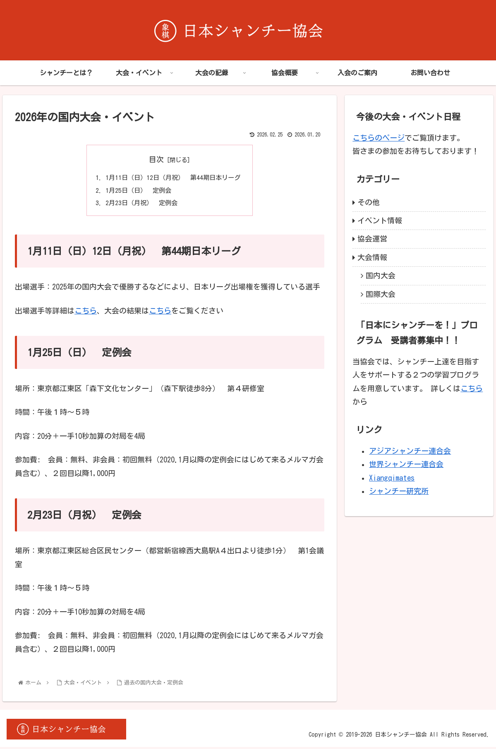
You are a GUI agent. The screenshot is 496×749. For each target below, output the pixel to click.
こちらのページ (378, 137)
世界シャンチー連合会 (406, 464)
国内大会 (380, 275)
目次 (156, 159)
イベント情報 (379, 220)
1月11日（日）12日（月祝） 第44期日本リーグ (173, 178)
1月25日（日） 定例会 (136, 191)
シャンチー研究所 (399, 491)
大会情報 (372, 257)
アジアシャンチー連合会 (410, 451)
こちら (85, 312)
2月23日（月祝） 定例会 (140, 204)
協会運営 (372, 238)
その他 (368, 202)
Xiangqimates (392, 477)
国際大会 (380, 294)
